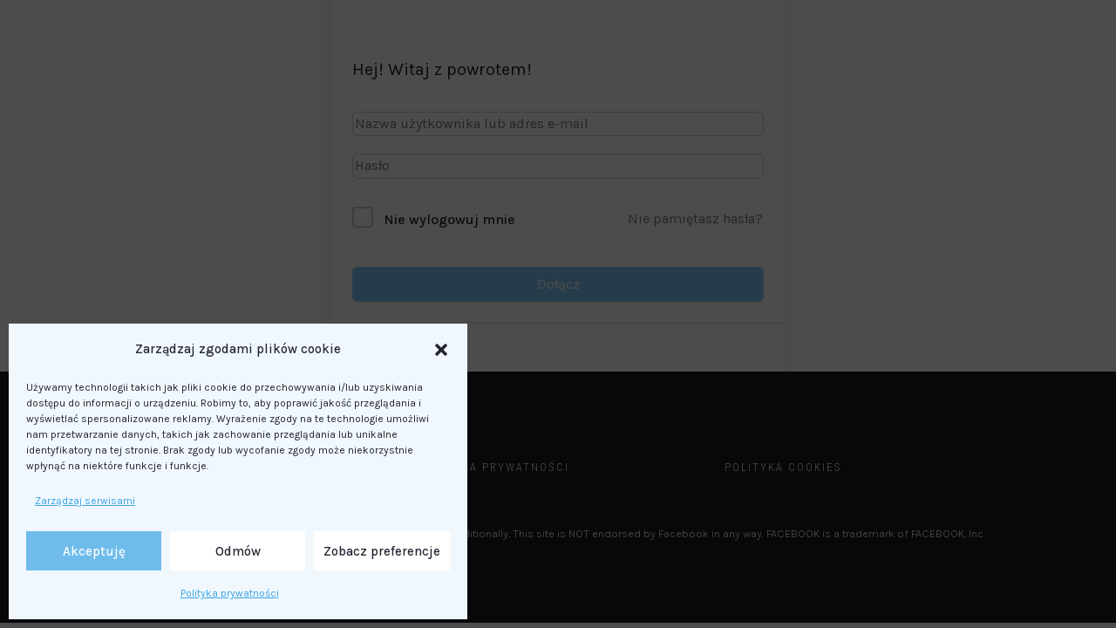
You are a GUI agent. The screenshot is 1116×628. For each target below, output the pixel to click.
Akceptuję (94, 551)
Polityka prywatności (229, 593)
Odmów (238, 551)
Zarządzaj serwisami (85, 501)
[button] (441, 349)
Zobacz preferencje (381, 551)
